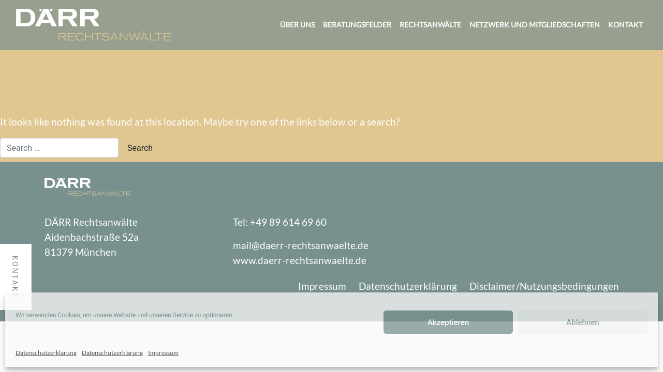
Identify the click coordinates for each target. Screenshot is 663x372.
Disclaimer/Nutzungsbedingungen (544, 286)
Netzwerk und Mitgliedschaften (534, 24)
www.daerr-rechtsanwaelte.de (299, 260)
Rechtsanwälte (430, 24)
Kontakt (625, 24)
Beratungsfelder (357, 24)
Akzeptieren (448, 322)
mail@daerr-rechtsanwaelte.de (301, 245)
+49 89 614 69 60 (288, 222)
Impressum (163, 353)
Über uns (297, 24)
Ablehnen (582, 322)
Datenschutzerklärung (46, 353)
